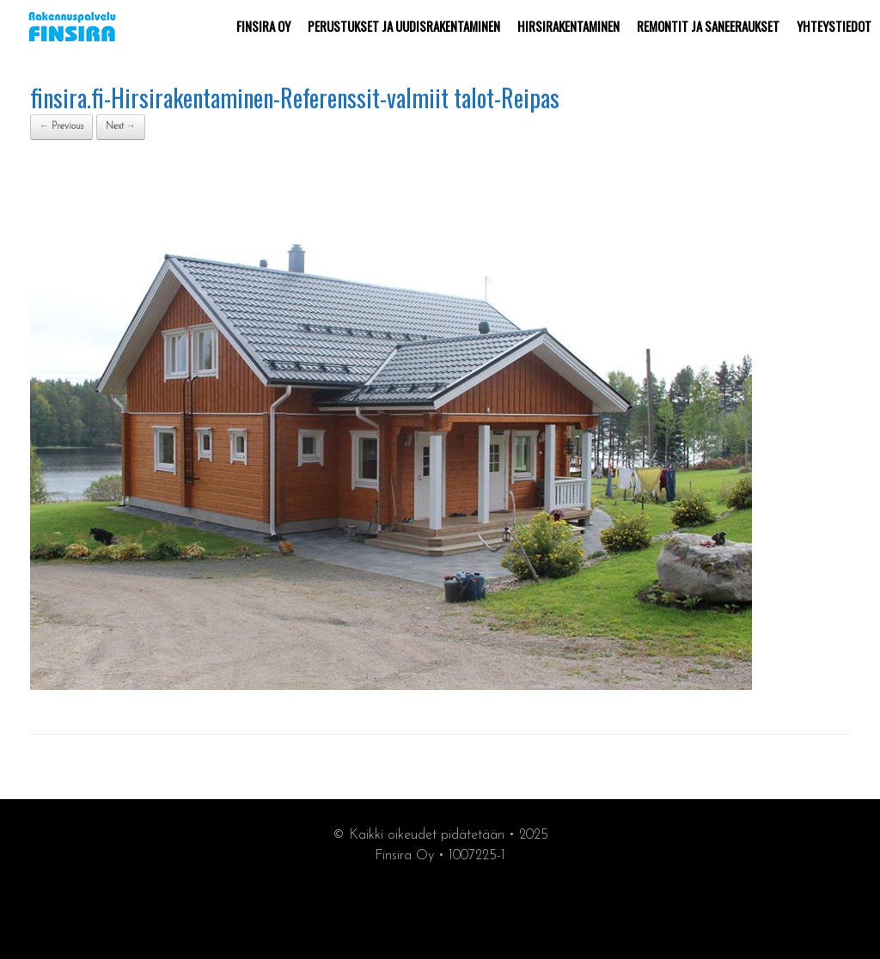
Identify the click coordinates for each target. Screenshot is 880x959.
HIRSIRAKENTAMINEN (568, 25)
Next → (121, 126)
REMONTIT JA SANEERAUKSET (708, 25)
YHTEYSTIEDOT (834, 25)
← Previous (61, 126)
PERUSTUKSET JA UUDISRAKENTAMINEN (404, 25)
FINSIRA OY (263, 25)
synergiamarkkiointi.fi (440, 908)
